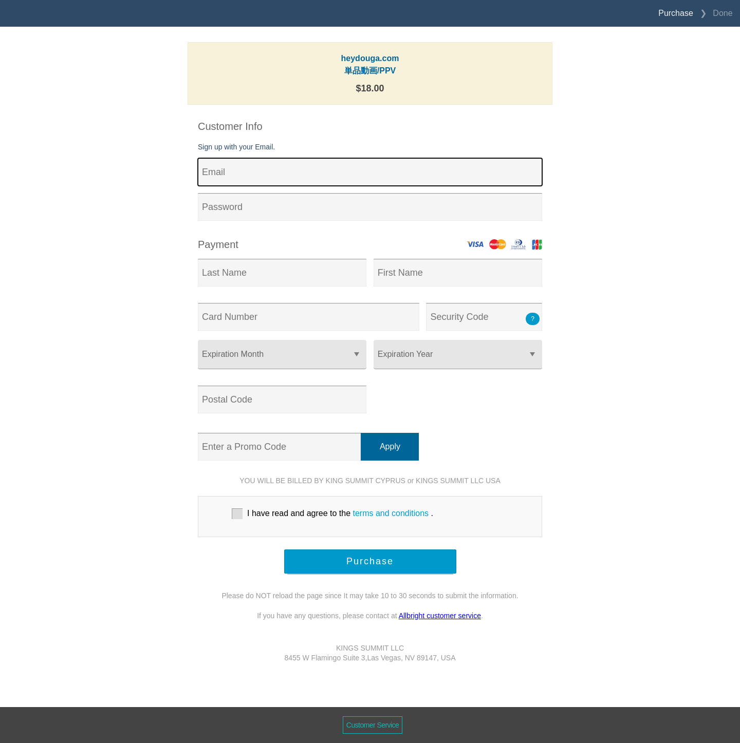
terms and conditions (391, 513)
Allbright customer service (440, 616)
